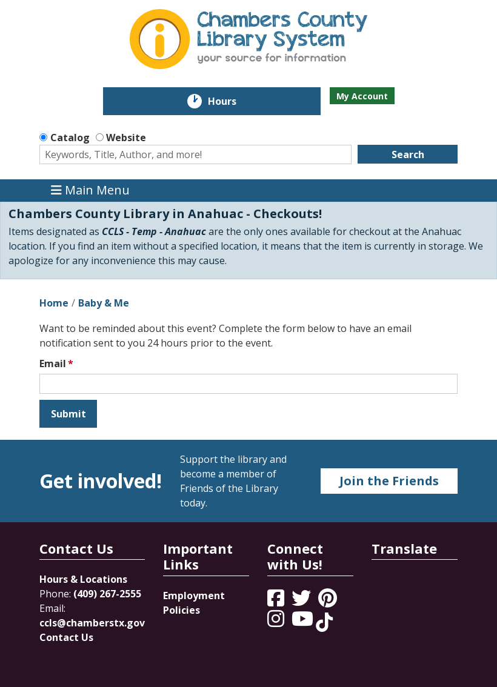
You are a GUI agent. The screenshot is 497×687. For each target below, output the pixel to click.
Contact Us (66, 637)
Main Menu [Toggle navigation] (90, 190)
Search (408, 154)
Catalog (70, 137)
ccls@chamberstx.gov (92, 622)
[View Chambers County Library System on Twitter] (302, 601)
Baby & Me (103, 303)
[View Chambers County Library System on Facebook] (277, 601)
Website (126, 137)
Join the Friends (389, 481)
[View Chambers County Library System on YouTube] (304, 622)
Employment (194, 595)
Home (53, 303)
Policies (181, 610)
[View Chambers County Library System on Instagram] (277, 622)
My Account (362, 96)
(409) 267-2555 (107, 593)
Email (52, 363)
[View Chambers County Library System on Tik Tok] (324, 622)
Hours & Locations (83, 579)
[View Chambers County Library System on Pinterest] (328, 601)
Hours (230, 101)
